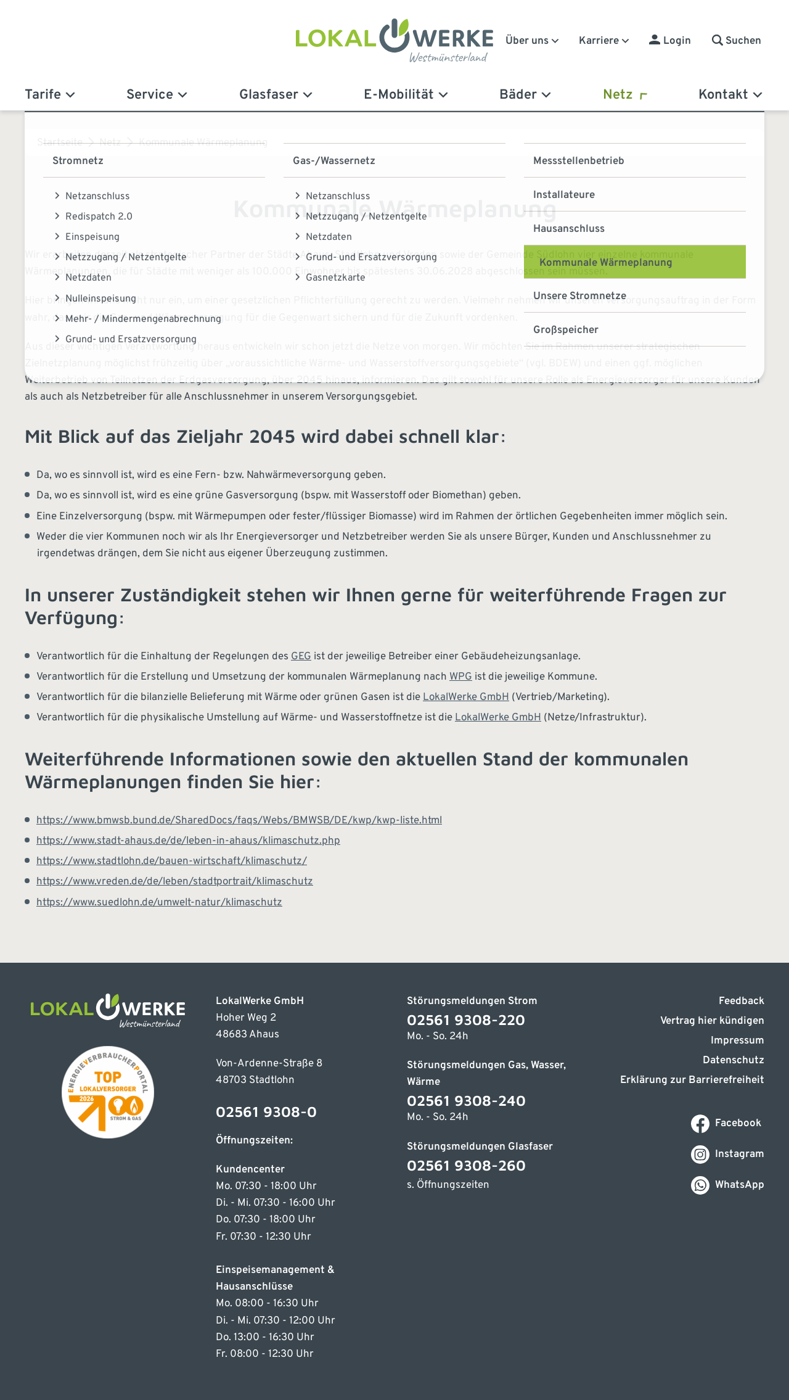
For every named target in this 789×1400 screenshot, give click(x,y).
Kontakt (731, 95)
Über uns (532, 41)
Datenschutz (733, 1061)
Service (157, 95)
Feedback (741, 1001)
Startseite (60, 143)
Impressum (737, 1041)
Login (677, 41)
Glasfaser (276, 95)
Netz (626, 95)
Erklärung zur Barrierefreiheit (692, 1080)
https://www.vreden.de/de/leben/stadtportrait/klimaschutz (174, 882)
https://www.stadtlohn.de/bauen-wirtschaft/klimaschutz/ (171, 861)
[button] (736, 41)
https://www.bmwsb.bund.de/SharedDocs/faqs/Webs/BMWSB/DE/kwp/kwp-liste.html (239, 821)
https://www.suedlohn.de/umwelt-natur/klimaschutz (159, 903)
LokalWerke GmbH (466, 697)
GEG (301, 657)
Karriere (605, 41)
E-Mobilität (407, 95)
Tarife (51, 95)
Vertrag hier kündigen (712, 1021)
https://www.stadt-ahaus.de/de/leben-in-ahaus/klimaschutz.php (188, 841)
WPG (460, 677)
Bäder (526, 95)
